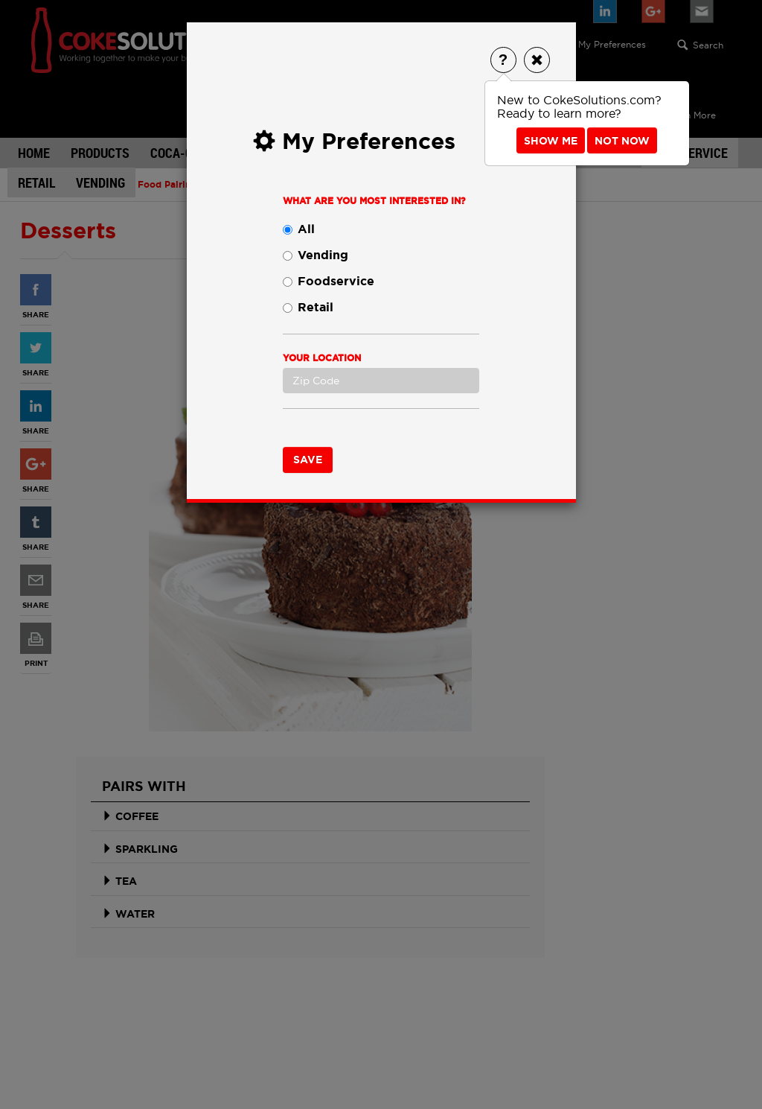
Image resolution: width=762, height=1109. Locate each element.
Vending (315, 255)
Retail (308, 307)
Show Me (550, 140)
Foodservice (328, 281)
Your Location (322, 358)
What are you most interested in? (374, 201)
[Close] (537, 60)
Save (307, 459)
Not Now (622, 140)
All (299, 229)
